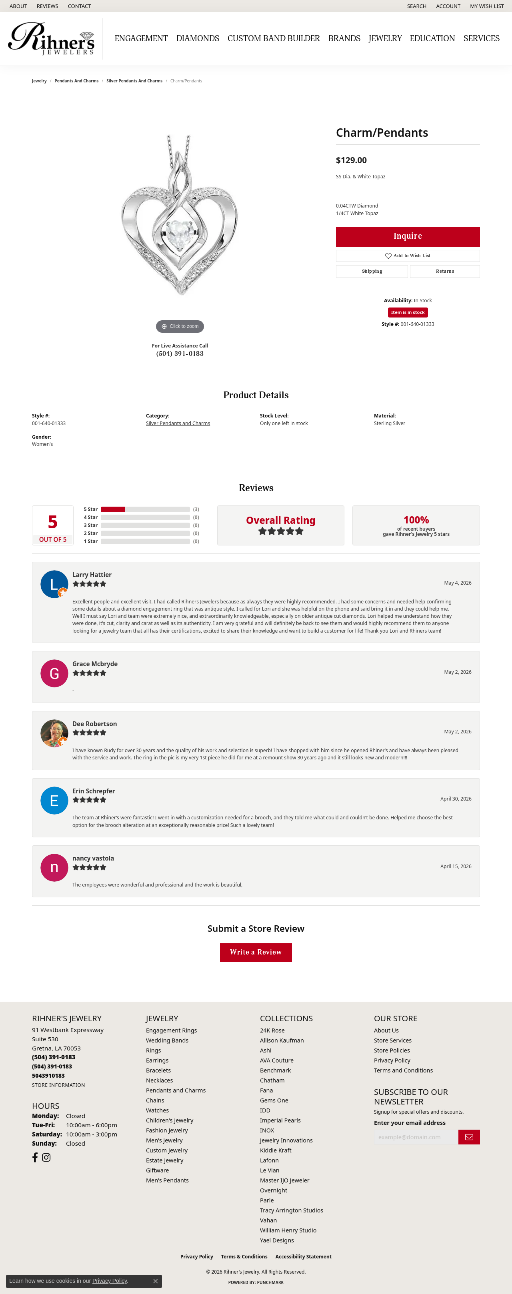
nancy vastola (93, 858)
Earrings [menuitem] (157, 1060)
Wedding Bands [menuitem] (167, 1040)
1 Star (91, 541)
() (196, 509)
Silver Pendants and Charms (134, 81)
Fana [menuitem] (266, 1090)
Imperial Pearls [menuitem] (280, 1120)
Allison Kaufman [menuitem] (282, 1040)
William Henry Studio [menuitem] (288, 1230)
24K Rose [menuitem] (272, 1030)
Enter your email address (410, 1122)
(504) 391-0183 (180, 354)
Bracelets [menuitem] (158, 1070)
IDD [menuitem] (265, 1110)
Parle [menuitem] (267, 1200)
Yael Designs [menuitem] (277, 1240)
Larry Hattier (92, 575)
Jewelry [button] (385, 39)
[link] (17, 6)
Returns (445, 271)
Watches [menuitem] (157, 1110)
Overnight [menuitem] (273, 1190)
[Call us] (48, 1075)
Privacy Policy (392, 1060)
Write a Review (256, 952)
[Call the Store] (54, 1057)
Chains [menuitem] (155, 1100)
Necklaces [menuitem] (159, 1080)
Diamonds (198, 39)
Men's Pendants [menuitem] (167, 1180)
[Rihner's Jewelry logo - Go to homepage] (53, 39)
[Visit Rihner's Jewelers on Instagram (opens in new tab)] (46, 1157)
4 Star (91, 517)
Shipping (372, 271)
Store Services (393, 1040)
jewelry (39, 81)
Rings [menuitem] (153, 1050)
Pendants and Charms (77, 81)
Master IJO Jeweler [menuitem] (285, 1180)
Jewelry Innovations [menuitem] (286, 1140)
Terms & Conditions (244, 1256)
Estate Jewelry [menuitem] (164, 1160)
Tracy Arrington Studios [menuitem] (291, 1210)
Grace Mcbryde (95, 664)
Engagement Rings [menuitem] (171, 1030)
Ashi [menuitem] (266, 1050)
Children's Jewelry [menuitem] (169, 1120)
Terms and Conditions (403, 1070)
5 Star (91, 509)
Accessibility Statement (304, 1256)
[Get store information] (58, 1085)
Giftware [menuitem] (157, 1170)
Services (482, 39)
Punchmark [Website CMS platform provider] (270, 1282)
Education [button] (432, 39)
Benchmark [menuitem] (275, 1070)
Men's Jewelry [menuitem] (164, 1140)
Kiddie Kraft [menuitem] (276, 1150)
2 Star (91, 533)
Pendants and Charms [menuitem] (176, 1090)
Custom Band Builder (274, 39)
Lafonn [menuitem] (269, 1160)
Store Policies (392, 1050)
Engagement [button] (141, 39)
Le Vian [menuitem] (270, 1170)
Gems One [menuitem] (274, 1100)
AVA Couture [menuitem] (277, 1060)
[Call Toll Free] (52, 1066)
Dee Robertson (94, 724)
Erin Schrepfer (93, 791)
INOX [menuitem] (267, 1130)
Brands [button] (344, 39)
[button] (416, 6)
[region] (180, 216)
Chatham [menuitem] (272, 1080)
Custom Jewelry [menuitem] (167, 1150)
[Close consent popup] (155, 1281)
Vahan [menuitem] (268, 1220)
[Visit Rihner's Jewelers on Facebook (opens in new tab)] (35, 1157)
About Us (386, 1030)
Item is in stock (408, 312)
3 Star (91, 525)
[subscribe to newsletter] (469, 1137)
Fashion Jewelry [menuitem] (167, 1130)
